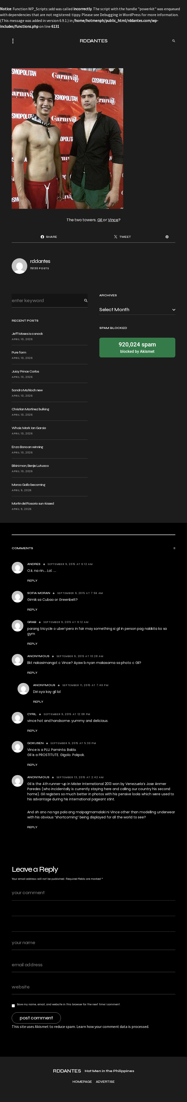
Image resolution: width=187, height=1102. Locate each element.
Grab (31, 622)
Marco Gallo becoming (28, 485)
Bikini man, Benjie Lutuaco (30, 466)
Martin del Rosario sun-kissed (33, 503)
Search (82, 300)
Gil (100, 220)
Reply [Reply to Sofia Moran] (32, 609)
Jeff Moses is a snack (27, 334)
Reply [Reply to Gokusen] (32, 765)
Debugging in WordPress (120, 14)
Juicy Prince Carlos (25, 371)
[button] (14, 41)
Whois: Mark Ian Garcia (29, 428)
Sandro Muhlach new (27, 390)
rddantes (40, 261)
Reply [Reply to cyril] (32, 730)
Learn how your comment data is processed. (112, 1026)
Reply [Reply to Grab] (32, 643)
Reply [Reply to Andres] (32, 580)
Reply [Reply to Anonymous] (32, 672)
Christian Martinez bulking (30, 409)
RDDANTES (94, 41)
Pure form (19, 352)
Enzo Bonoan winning (27, 447)
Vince (113, 220)
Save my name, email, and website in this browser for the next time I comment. (69, 1004)
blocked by (137, 347)
